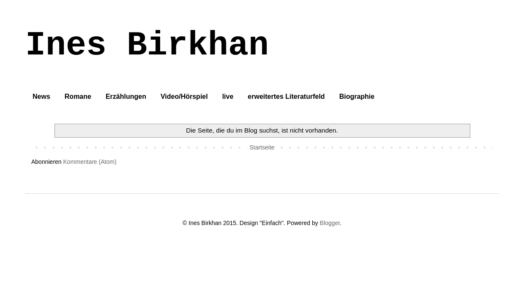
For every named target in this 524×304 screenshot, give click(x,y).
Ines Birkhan (147, 45)
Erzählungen (126, 96)
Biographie (357, 96)
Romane (78, 96)
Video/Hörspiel (184, 96)
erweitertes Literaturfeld (286, 96)
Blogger (330, 223)
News (41, 96)
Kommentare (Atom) (90, 161)
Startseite (261, 147)
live (228, 96)
